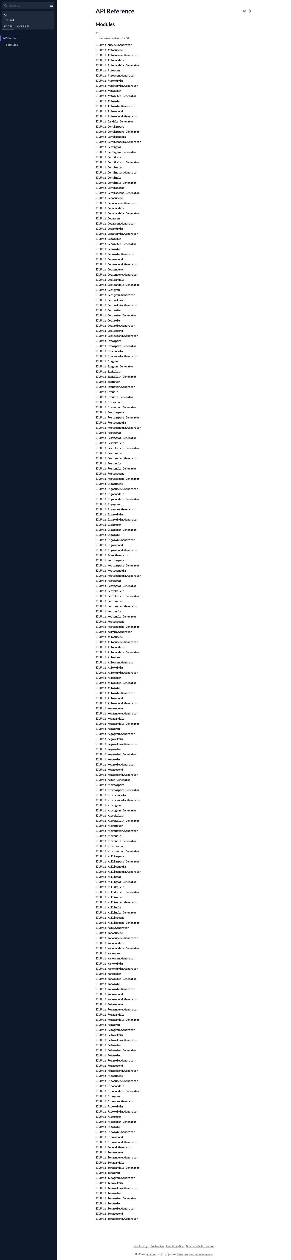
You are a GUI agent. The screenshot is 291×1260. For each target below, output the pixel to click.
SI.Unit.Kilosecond (109, 698)
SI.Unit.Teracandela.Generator (117, 1167)
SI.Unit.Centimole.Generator (116, 182)
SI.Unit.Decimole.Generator (115, 325)
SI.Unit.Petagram (108, 1024)
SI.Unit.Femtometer (109, 453)
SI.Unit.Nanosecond (109, 994)
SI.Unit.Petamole (108, 1055)
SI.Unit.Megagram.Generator (115, 733)
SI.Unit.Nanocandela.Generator (117, 948)
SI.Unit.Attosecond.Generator (117, 116)
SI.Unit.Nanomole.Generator (115, 989)
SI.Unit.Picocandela (110, 1086)
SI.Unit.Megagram (108, 728)
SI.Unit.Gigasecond (109, 545)
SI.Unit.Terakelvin (109, 1183)
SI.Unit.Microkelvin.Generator (117, 820)
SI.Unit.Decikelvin (109, 300)
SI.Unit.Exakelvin (108, 371)
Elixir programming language (195, 1254)
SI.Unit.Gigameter (108, 524)
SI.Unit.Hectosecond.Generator (117, 626)
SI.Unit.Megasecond (109, 769)
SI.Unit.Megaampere (109, 708)
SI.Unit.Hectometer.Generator (117, 606)
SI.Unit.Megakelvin (109, 739)
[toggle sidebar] (51, 6)
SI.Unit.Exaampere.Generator (116, 346)
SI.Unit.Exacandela (109, 351)
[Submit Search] (5, 5)
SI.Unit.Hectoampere (110, 560)
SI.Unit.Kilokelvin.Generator (117, 672)
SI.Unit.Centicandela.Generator (118, 141)
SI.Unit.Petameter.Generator (116, 1050)
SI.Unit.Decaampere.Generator (117, 203)
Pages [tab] (8, 26)
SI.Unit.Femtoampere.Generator (117, 417)
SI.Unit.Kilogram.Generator (115, 662)
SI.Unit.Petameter (108, 1045)
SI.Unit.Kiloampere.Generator (117, 642)
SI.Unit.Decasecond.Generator (117, 264)
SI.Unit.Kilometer (108, 677)
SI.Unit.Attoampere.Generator (117, 55)
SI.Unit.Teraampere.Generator (117, 1157)
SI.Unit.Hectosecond (110, 621)
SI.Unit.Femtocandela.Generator (118, 427)
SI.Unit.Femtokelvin (110, 443)
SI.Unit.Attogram (108, 70)
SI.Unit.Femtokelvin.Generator (117, 448)
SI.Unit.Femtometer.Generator (117, 458)
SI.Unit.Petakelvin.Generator (117, 1040)
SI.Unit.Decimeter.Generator (116, 315)
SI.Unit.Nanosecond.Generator (117, 999)
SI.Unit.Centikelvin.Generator (117, 162)
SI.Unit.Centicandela (111, 136)
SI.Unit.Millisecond (110, 917)
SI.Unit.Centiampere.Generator (117, 131)
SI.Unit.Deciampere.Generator (117, 274)
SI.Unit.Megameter (108, 749)
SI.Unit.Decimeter (108, 310)
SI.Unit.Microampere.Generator (117, 790)
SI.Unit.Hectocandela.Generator (118, 575)
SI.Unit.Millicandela (111, 866)
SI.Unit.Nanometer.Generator (116, 978)
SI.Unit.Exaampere (108, 341)
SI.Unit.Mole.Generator (112, 927)
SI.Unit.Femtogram (108, 432)
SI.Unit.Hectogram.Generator (116, 585)
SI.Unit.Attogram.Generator (115, 75)
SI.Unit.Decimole (108, 320)
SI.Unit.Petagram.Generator (115, 1029)
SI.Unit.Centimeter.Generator (117, 172)
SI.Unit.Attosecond (109, 111)
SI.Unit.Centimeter (109, 167)
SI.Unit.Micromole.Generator (116, 841)
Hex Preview (157, 1246)
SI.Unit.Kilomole (108, 688)
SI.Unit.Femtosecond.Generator (117, 478)
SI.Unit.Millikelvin (110, 887)
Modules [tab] (23, 26)
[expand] (53, 38)
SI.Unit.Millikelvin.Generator (117, 892)
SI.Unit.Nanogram (108, 953)
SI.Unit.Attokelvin (109, 80)
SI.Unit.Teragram (108, 1172)
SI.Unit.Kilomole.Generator (115, 693)
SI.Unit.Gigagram (108, 504)
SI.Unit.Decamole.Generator (115, 254)
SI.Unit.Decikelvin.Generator (117, 305)
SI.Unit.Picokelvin (109, 1106)
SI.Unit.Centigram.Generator (116, 152)
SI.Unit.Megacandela (110, 718)
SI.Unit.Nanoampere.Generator (117, 938)
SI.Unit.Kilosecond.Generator (117, 703)
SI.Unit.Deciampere (109, 269)
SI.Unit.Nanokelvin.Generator (117, 968)
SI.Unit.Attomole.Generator (115, 106)
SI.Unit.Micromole (108, 836)
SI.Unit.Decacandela (110, 208)
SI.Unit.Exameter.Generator (115, 386)
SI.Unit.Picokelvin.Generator (117, 1111)
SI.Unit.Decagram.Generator (115, 223)
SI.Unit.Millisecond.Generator (117, 922)
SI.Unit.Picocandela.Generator (117, 1091)
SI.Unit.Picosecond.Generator (117, 1142)
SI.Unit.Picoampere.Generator (117, 1081)
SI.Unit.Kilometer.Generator (116, 682)
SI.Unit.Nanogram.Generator (115, 958)
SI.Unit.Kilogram (108, 657)
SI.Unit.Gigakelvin (109, 514)
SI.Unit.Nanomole (108, 984)
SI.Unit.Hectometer (109, 601)
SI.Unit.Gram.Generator (112, 555)
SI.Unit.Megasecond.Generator (117, 774)
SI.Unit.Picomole (108, 1126)
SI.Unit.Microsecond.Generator (117, 851)
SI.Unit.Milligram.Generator (116, 881)
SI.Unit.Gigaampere (109, 483)
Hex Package (140, 1246)
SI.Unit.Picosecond (109, 1137)
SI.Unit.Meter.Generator (113, 779)
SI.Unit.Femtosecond (110, 473)
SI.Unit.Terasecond (109, 1213)
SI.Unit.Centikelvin (110, 157)
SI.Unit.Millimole (108, 907)
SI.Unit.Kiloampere (109, 637)
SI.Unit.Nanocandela (110, 943)
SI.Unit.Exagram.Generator (114, 366)
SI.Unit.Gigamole (108, 534)
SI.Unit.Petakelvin (109, 1035)
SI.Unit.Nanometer (108, 973)
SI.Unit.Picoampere (109, 1075)
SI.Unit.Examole (107, 392)
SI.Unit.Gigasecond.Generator (117, 550)
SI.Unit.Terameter (108, 1193)
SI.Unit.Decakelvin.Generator (117, 233)
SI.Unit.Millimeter (109, 897)
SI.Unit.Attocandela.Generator (117, 65)
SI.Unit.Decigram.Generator (115, 295)
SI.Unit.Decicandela (110, 279)
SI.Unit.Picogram (108, 1096)
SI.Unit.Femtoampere (110, 412)
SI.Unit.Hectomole (108, 611)
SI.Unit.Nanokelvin (109, 963)
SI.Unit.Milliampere (110, 856)
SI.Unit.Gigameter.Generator (116, 529)
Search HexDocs (175, 1246)
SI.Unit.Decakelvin (109, 228)
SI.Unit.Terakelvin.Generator (117, 1188)
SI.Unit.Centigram (108, 147)
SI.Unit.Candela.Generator (114, 121)
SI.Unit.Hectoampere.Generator (117, 565)
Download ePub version (200, 1246)
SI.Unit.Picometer (108, 1116)
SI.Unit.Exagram (107, 361)
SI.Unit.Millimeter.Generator (117, 902)
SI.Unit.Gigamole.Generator (115, 540)
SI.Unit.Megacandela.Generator (117, 723)
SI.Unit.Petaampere (109, 1004)
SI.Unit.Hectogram (108, 580)
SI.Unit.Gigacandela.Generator (117, 499)
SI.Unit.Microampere (110, 785)
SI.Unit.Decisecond (109, 330)
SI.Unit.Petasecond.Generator (117, 1070)
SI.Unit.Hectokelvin (110, 591)
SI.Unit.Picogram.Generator (115, 1101)
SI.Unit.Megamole (108, 759)
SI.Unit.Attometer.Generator (116, 96)
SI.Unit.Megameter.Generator (116, 754)
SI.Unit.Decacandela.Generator (117, 213)
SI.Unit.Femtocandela (111, 422)
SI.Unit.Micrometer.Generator (117, 830)
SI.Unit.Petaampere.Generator (117, 1009)
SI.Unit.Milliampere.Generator (117, 861)
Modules (12, 44)
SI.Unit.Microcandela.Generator (118, 800)
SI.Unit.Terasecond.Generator (117, 1218)
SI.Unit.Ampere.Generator (114, 44)
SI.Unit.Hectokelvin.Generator (117, 596)
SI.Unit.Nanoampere (109, 933)
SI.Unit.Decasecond (109, 259)
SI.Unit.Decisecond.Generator (117, 335)
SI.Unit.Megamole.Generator (115, 764)
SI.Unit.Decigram (108, 289)
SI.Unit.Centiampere (110, 126)
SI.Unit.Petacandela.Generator (117, 1019)
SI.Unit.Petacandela (110, 1014)
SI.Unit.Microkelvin (110, 815)
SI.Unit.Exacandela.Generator (117, 356)
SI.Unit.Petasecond (109, 1065)
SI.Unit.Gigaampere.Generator (117, 489)
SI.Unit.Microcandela (111, 795)
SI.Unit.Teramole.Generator (115, 1208)
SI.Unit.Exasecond (108, 402)
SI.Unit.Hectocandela (111, 570)
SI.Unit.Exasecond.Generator (116, 407)
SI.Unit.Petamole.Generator (115, 1060)
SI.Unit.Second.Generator (114, 1147)
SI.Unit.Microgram (108, 805)
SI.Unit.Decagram (108, 218)
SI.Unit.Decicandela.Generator (117, 284)
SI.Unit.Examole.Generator (114, 397)
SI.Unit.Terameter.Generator (116, 1198)
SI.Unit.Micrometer (109, 825)
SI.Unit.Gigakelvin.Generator (117, 519)
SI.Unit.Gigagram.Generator (115, 509)
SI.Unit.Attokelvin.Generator (117, 85)
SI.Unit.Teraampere (109, 1152)
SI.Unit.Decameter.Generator (116, 244)
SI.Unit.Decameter (108, 238)
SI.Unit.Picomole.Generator (115, 1132)
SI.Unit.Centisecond (110, 187)
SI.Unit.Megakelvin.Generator (117, 744)
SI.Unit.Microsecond (110, 846)
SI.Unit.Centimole (108, 177)
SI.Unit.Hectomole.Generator (116, 616)
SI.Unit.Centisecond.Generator (117, 193)
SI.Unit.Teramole (108, 1203)
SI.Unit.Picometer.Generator (116, 1121)
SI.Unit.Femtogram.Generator (116, 437)
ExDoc (152, 1254)
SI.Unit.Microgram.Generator (116, 810)
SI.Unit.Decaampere (109, 198)
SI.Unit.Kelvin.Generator (114, 631)
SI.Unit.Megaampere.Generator (117, 713)
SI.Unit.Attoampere (109, 50)
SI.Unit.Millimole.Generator (116, 912)
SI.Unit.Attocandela (110, 60)
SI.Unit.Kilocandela (110, 647)
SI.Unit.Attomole (108, 101)
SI (5, 15)
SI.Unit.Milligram (108, 876)
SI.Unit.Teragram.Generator (115, 1177)
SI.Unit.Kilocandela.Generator (117, 652)
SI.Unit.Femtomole (108, 463)
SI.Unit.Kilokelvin (109, 667)
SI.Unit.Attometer (108, 90)
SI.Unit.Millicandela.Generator (118, 871)
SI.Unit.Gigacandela (110, 494)
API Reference (12, 38)
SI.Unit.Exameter (108, 381)
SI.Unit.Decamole (108, 249)
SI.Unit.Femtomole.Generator (116, 468)
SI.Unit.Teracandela (110, 1162)
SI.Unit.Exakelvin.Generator (116, 376)
